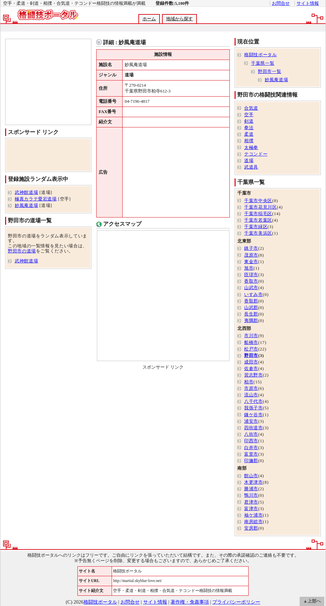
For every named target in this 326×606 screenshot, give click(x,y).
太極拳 (251, 147)
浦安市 (251, 421)
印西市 (251, 440)
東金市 (251, 261)
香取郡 (251, 301)
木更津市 (253, 482)
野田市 (251, 355)
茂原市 (251, 255)
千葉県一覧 (262, 63)
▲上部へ (312, 601)
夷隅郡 (251, 320)
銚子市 (251, 248)
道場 (248, 160)
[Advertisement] (163, 27)
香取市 (251, 281)
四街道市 (253, 427)
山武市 (251, 287)
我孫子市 (253, 408)
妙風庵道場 (26, 205)
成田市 (251, 362)
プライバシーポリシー (236, 602)
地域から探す (179, 18)
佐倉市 (251, 368)
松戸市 (251, 349)
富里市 (251, 454)
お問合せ (281, 3)
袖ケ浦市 (253, 515)
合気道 (251, 108)
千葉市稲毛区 (258, 213)
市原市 (251, 388)
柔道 (248, 134)
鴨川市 (251, 495)
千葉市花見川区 (260, 207)
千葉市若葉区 (258, 220)
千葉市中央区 (258, 200)
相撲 (248, 140)
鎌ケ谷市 (253, 414)
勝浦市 (251, 488)
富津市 (251, 508)
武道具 (251, 167)
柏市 (248, 382)
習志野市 (253, 375)
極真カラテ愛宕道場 (36, 199)
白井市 (251, 447)
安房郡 (251, 528)
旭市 (248, 268)
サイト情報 (308, 3)
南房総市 (253, 521)
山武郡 (251, 307)
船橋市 (251, 342)
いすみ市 (253, 294)
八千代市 (253, 401)
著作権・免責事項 (190, 602)
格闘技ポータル (260, 54)
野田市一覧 (269, 71)
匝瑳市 (251, 274)
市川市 (251, 335)
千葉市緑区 (255, 226)
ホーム (149, 18)
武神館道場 (26, 192)
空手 (248, 114)
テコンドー (255, 154)
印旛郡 (251, 460)
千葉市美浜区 (258, 233)
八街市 (251, 434)
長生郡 (251, 314)
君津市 (251, 502)
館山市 (251, 475)
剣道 (248, 121)
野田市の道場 (22, 251)
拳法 (248, 127)
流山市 (251, 395)
